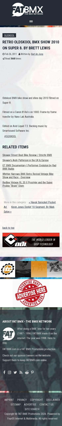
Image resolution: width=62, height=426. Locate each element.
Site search (32, 409)
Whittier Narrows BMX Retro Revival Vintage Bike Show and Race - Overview (27, 175)
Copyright (36, 399)
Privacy (22, 399)
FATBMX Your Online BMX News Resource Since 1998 (31, 8)
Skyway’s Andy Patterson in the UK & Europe (25, 160)
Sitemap (16, 404)
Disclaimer (53, 399)
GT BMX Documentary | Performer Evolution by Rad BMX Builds (29, 167)
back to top (8, 227)
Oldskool (9, 35)
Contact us (47, 404)
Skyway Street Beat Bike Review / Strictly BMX (27, 155)
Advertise (30, 404)
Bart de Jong (37, 54)
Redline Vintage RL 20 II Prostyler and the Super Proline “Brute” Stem (27, 184)
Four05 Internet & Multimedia (22, 418)
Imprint (9, 399)
